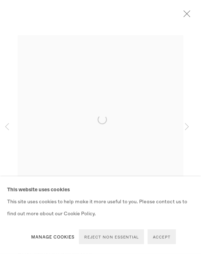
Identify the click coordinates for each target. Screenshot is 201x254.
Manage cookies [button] (53, 236)
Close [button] (185, 16)
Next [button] (187, 127)
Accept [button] (162, 237)
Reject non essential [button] (111, 237)
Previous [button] (7, 127)
